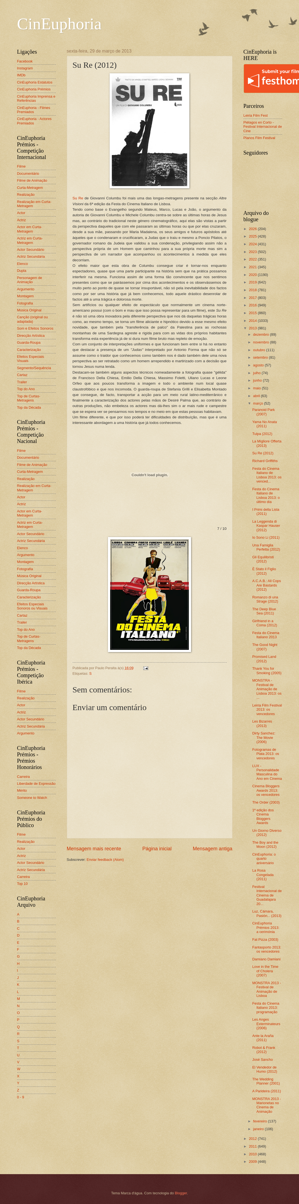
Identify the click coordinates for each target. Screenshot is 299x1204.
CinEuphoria (59, 24)
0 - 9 (20, 1097)
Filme (21, 166)
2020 (253, 275)
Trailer (22, 382)
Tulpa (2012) (262, 434)
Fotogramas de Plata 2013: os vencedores (265, 753)
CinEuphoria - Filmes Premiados (33, 110)
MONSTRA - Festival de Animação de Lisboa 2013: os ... (267, 689)
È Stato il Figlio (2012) (264, 571)
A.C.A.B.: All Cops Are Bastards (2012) (266, 585)
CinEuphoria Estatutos (34, 82)
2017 (253, 298)
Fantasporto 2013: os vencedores (266, 949)
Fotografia (25, 303)
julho (257, 373)
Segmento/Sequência (34, 368)
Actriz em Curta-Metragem (30, 240)
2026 (253, 229)
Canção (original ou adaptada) (32, 319)
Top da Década (29, 407)
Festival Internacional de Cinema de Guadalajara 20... (267, 895)
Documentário (28, 173)
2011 (253, 1146)
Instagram (25, 68)
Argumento (26, 289)
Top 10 (22, 884)
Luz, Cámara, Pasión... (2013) (267, 913)
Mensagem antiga (212, 848)
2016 (253, 305)
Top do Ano (26, 389)
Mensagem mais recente (94, 848)
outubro (259, 350)
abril (257, 396)
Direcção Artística (31, 335)
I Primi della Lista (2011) (265, 511)
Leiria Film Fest (256, 115)
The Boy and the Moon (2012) (265, 844)
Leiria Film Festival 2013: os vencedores (267, 709)
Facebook (25, 61)
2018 (253, 290)
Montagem (25, 296)
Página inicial (156, 848)
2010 (253, 1154)
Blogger (181, 1193)
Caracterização (29, 350)
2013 (253, 328)
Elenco (22, 264)
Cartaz (22, 375)
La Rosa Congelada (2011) (263, 874)
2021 (253, 267)
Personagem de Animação (29, 280)
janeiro (259, 1129)
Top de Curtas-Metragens (28, 398)
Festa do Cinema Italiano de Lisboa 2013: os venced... (267, 475)
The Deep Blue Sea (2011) (264, 611)
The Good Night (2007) (264, 647)
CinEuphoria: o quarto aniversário (264, 858)
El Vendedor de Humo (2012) (264, 1069)
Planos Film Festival (259, 138)
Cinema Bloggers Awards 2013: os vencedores (266, 790)
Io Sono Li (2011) (266, 537)
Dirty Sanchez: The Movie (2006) (264, 737)
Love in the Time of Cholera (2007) (265, 971)
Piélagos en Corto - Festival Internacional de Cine (263, 126)
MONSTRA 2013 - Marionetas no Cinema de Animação (266, 1105)
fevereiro (260, 1121)
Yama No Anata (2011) (264, 424)
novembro (261, 342)
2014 (253, 321)
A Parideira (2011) (266, 1091)
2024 (253, 244)
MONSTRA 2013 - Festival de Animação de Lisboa (266, 989)
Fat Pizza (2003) (265, 939)
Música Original (29, 310)
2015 (253, 313)
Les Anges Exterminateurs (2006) (266, 1023)
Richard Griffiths (265, 461)
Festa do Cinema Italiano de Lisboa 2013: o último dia (266, 495)
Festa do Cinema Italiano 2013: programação (265, 1007)
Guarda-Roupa (29, 342)
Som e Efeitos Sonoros (35, 328)
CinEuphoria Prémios (34, 89)
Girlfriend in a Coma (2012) (264, 623)
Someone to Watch (32, 798)
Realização (26, 194)
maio (257, 388)
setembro (261, 357)
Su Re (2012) (263, 453)
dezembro (261, 334)
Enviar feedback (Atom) (105, 860)
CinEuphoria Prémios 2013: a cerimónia (265, 927)
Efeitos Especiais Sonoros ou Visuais (32, 606)
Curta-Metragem (30, 188)
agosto (259, 365)
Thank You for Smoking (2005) (267, 670)
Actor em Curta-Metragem (29, 229)
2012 (253, 1139)
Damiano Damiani (266, 959)
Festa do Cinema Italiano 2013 (265, 635)
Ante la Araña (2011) (263, 1038)
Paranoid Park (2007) (263, 412)
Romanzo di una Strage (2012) (265, 599)
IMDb (21, 75)
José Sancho (262, 1059)
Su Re (78, 198)
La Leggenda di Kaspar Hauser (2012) (266, 525)
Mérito (22, 790)
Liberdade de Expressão (36, 783)
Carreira (23, 777)
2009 (253, 1161)
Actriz (21, 220)
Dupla (22, 271)
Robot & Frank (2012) (263, 1050)
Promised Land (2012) (264, 659)
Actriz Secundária (31, 256)
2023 (253, 252)
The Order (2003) (266, 802)
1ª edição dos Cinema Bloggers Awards (263, 816)
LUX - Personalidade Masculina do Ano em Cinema (267, 772)
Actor (21, 213)
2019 (253, 282)
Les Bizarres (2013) (262, 723)
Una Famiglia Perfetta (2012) (266, 547)
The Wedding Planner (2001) (266, 1081)
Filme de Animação (32, 180)
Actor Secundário (30, 249)
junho (258, 380)
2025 (253, 236)
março (258, 403)
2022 (253, 259)
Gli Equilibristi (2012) (263, 559)
